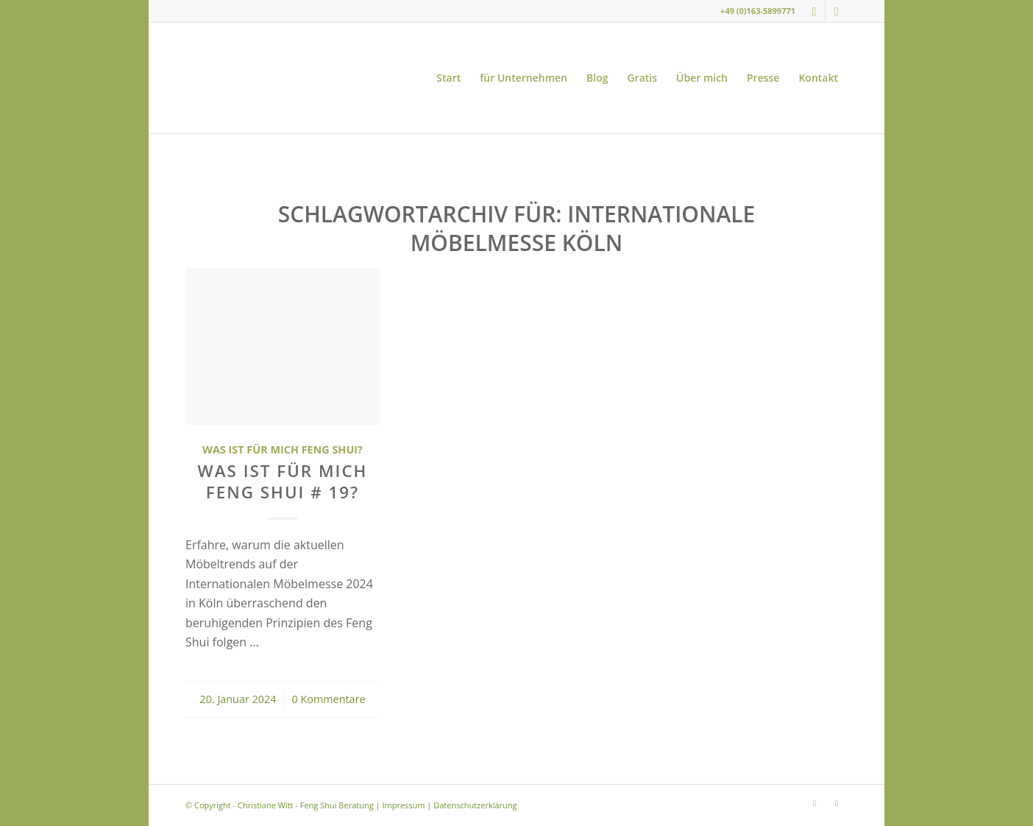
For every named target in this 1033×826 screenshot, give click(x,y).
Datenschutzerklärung (474, 805)
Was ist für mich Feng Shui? (282, 449)
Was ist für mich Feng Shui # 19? (283, 481)
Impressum (403, 805)
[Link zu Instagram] (814, 11)
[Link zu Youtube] (837, 11)
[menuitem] (448, 78)
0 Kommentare (328, 699)
